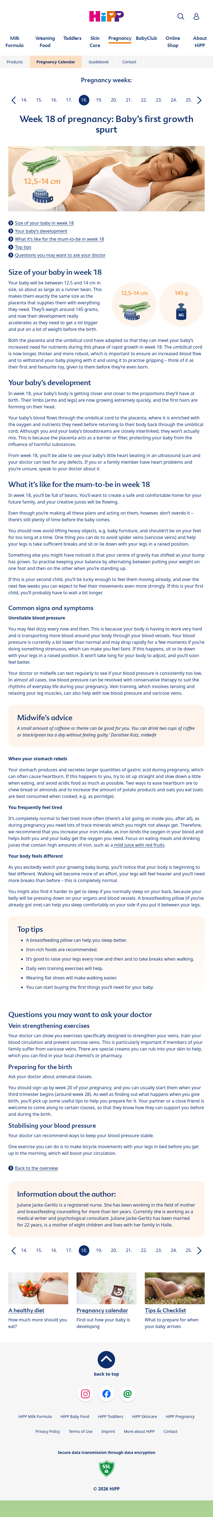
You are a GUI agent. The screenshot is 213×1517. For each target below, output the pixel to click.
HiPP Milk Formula (35, 1416)
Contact (129, 61)
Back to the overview (36, 1168)
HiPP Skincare (144, 1416)
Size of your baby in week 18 (44, 223)
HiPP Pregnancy (180, 1416)
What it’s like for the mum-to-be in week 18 (59, 239)
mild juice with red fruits (138, 845)
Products (15, 61)
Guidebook (99, 61)
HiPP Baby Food (74, 1416)
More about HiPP (139, 1431)
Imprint (108, 1431)
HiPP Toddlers (110, 1416)
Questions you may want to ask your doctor (60, 255)
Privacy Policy (48, 1431)
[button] (181, 16)
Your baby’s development (41, 231)
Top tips (23, 247)
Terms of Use (81, 1431)
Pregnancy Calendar (55, 61)
